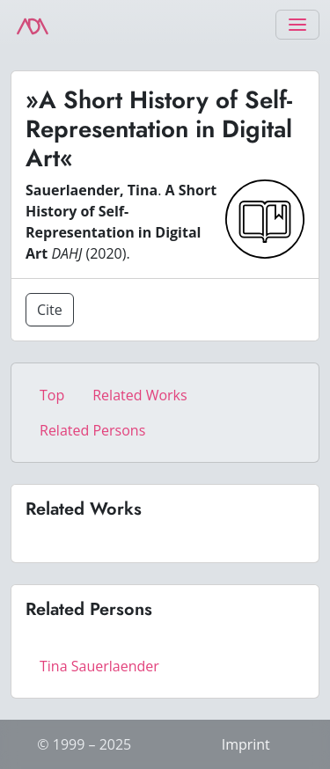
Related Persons (92, 430)
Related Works (139, 395)
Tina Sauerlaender (99, 666)
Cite (49, 309)
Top (52, 395)
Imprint (246, 744)
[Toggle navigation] (297, 25)
